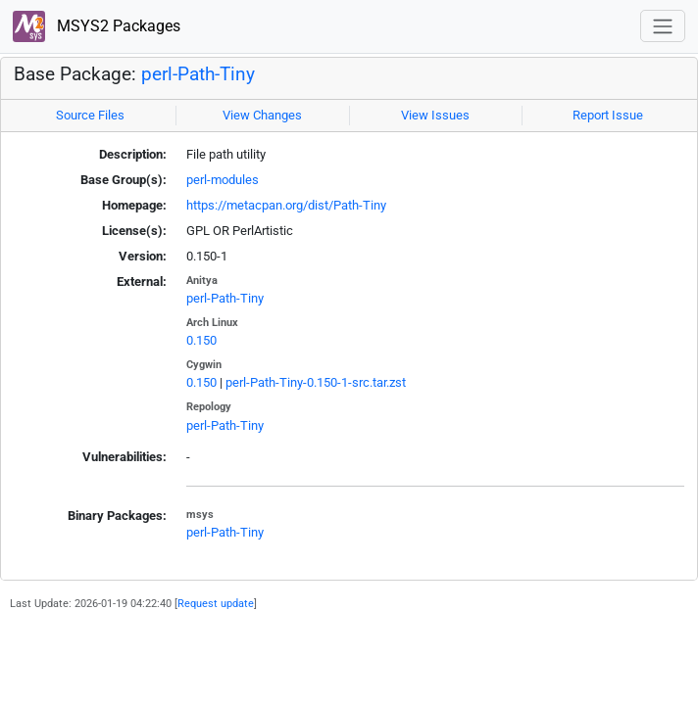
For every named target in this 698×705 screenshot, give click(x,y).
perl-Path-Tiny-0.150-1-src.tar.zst (315, 382)
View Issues (435, 115)
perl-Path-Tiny (198, 74)
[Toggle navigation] (662, 26)
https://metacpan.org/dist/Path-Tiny (286, 205)
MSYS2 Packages (96, 27)
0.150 (201, 340)
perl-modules (222, 179)
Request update (215, 603)
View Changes (262, 115)
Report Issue (608, 115)
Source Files (90, 115)
